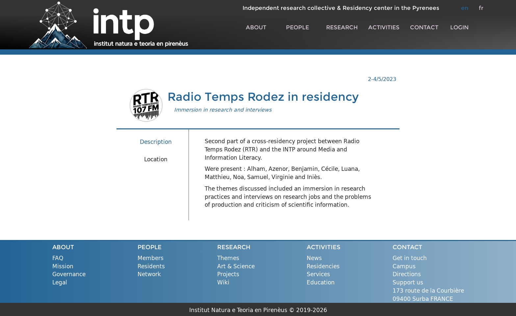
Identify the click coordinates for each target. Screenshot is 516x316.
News (314, 258)
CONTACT (424, 27)
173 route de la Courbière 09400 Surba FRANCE (428, 294)
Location (156, 159)
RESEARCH (342, 27)
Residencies (323, 266)
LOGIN (459, 27)
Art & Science (236, 266)
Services (318, 274)
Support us (408, 282)
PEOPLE (297, 27)
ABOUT (256, 27)
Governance (69, 274)
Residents (151, 266)
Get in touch (410, 258)
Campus (404, 266)
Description (156, 141)
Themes (228, 258)
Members (151, 258)
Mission (62, 266)
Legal (59, 282)
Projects (228, 274)
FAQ (57, 258)
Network (149, 274)
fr (481, 7)
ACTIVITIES (384, 27)
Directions (407, 274)
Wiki (223, 282)
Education (321, 282)
